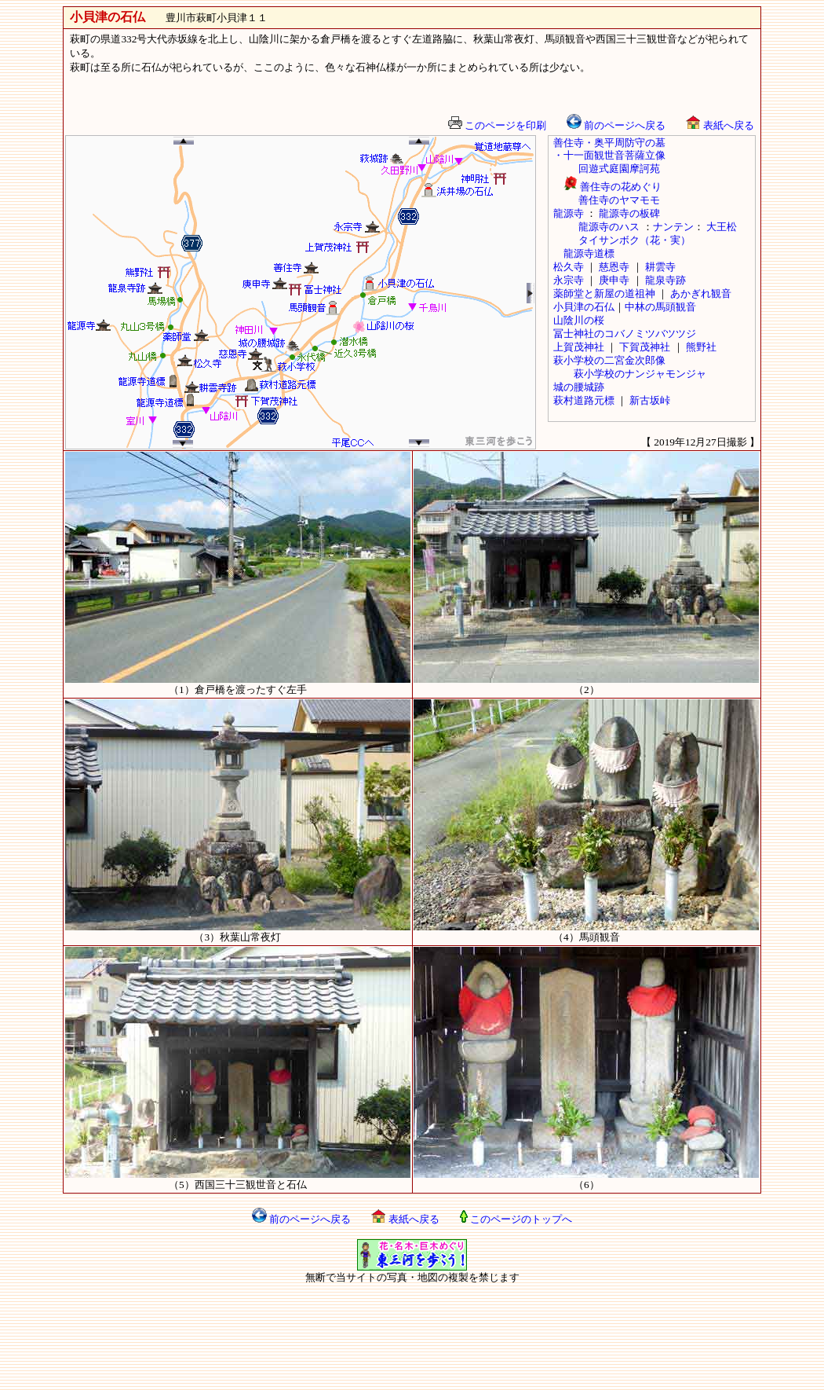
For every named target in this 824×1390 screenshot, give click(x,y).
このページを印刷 (497, 125)
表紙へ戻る (719, 125)
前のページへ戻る (616, 125)
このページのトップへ (516, 1219)
